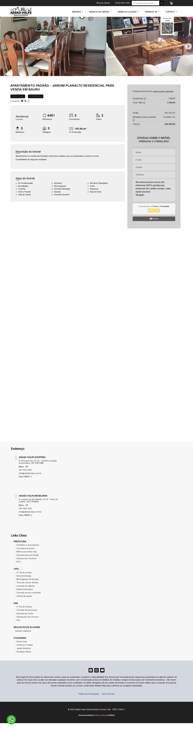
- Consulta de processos (26, 617)
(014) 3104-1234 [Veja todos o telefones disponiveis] (122, 3)
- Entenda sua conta (24, 620)
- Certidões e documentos (27, 552)
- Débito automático (24, 596)
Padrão (42, 92)
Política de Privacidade (88, 702)
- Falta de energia (23, 583)
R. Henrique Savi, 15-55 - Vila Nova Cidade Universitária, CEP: (38, 469)
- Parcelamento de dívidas (27, 562)
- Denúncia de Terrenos (25, 565)
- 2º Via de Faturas (23, 614)
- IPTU (18, 569)
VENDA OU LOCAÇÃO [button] (127, 12)
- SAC (17, 627)
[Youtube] (103, 677)
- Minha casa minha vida (26, 559)
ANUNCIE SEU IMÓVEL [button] (99, 12)
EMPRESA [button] (76, 12)
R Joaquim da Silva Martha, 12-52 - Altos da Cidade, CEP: (38, 507)
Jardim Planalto (67, 92)
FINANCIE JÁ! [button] (151, 12)
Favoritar (17, 103)
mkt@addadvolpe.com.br (30, 480)
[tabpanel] (96, 50)
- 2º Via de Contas (23, 579)
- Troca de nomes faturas (26, 590)
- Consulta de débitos (25, 593)
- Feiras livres (21, 648)
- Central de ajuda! (23, 603)
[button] (171, 3)
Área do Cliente (103, 3)
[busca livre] (161, 3)
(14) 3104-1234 (25, 477)
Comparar (35, 103)
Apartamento (22, 92)
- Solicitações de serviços (27, 624)
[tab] (150, 26)
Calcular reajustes (23, 638)
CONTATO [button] (170, 12)
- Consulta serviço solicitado (28, 599)
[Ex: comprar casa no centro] (145, 3)
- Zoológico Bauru (23, 659)
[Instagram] (96, 677)
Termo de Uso (108, 702)
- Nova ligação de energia (26, 586)
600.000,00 (170, 120)
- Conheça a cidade (24, 652)
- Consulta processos (25, 555)
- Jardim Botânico (23, 655)
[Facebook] (90, 677)
